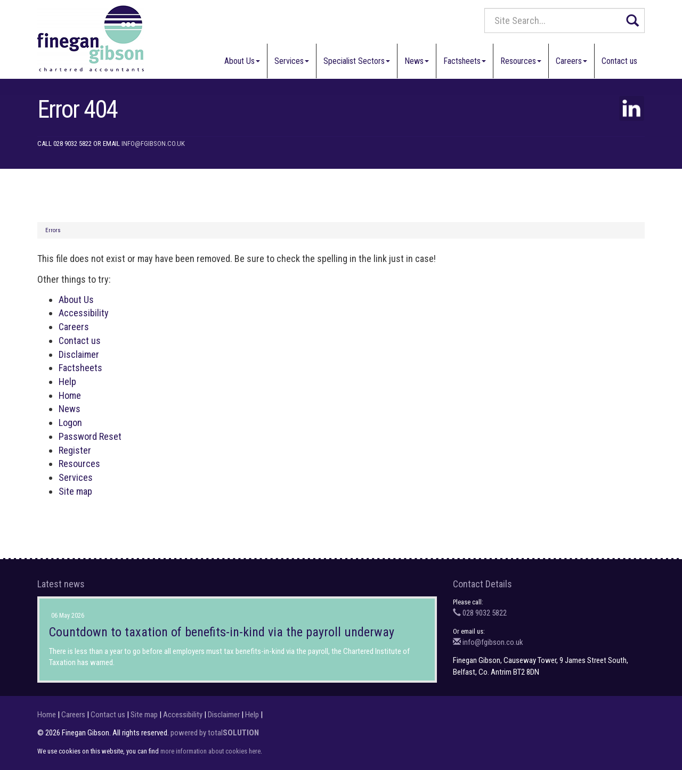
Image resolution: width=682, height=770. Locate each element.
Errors (53, 230)
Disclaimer (79, 354)
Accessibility (84, 312)
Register (75, 450)
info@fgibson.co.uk (153, 144)
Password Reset (90, 436)
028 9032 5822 (480, 613)
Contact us (619, 61)
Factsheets (464, 61)
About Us (242, 61)
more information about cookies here (210, 751)
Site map (75, 491)
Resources (520, 61)
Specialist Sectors (356, 61)
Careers (571, 61)
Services (291, 61)
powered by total (214, 733)
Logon (70, 422)
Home (70, 395)
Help (67, 381)
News (416, 61)
